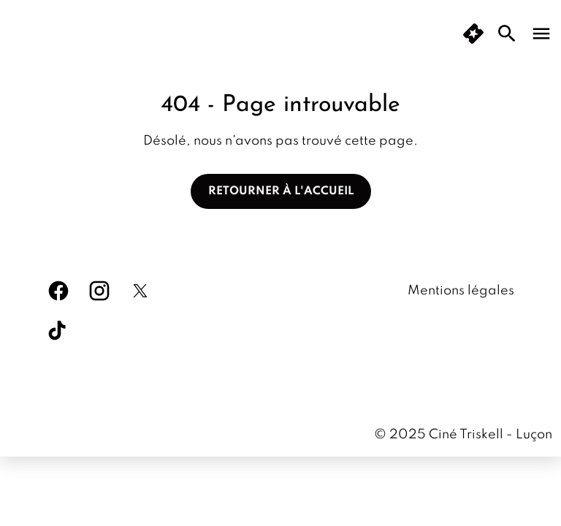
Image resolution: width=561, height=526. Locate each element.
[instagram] (99, 290)
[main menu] (541, 34)
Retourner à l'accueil (281, 191)
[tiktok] (58, 331)
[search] (507, 33)
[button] (473, 33)
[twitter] (140, 290)
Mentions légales (461, 290)
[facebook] (58, 290)
